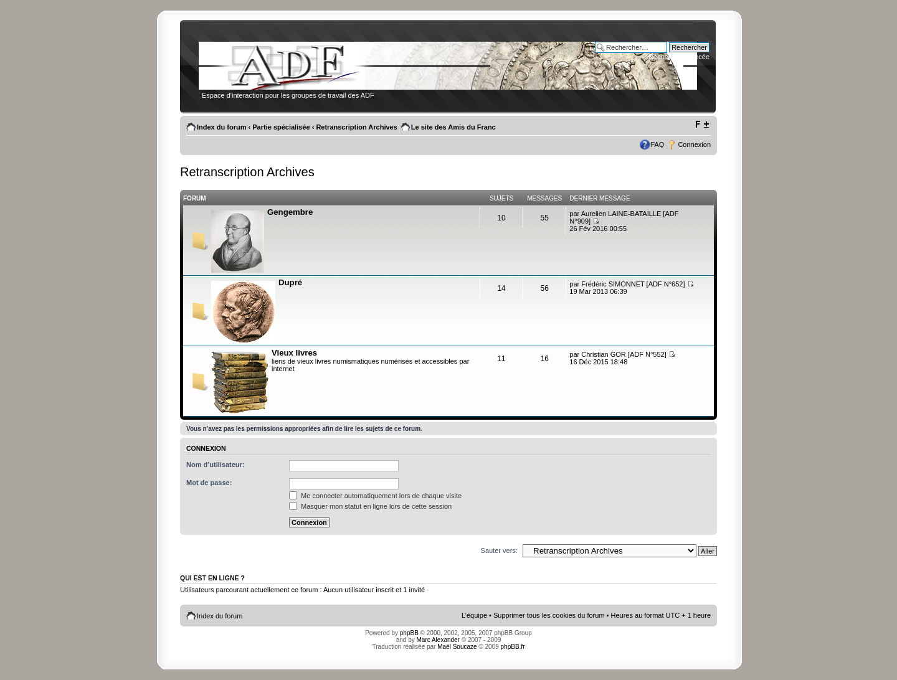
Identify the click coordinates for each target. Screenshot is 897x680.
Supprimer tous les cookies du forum (549, 615)
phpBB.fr (513, 646)
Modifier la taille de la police (702, 124)
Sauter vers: (499, 550)
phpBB (409, 633)
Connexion (694, 144)
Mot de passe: (209, 482)
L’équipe (474, 615)
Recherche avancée (679, 56)
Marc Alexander (438, 639)
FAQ (657, 144)
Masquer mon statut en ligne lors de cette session (370, 506)
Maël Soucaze (457, 646)
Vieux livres (294, 352)
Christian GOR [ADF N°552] (623, 354)
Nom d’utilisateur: (215, 464)
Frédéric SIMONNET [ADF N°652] (633, 284)
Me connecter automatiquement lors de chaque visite (375, 495)
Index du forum (221, 127)
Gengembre (290, 212)
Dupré (290, 282)
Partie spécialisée (281, 127)
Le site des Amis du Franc (453, 127)
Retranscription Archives (356, 127)
